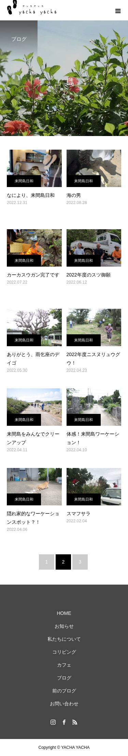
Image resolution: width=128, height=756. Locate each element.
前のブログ (64, 690)
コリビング (64, 652)
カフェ (64, 665)
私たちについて (64, 639)
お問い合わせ (64, 703)
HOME (64, 613)
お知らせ (64, 626)
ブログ (64, 678)
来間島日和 (24, 181)
